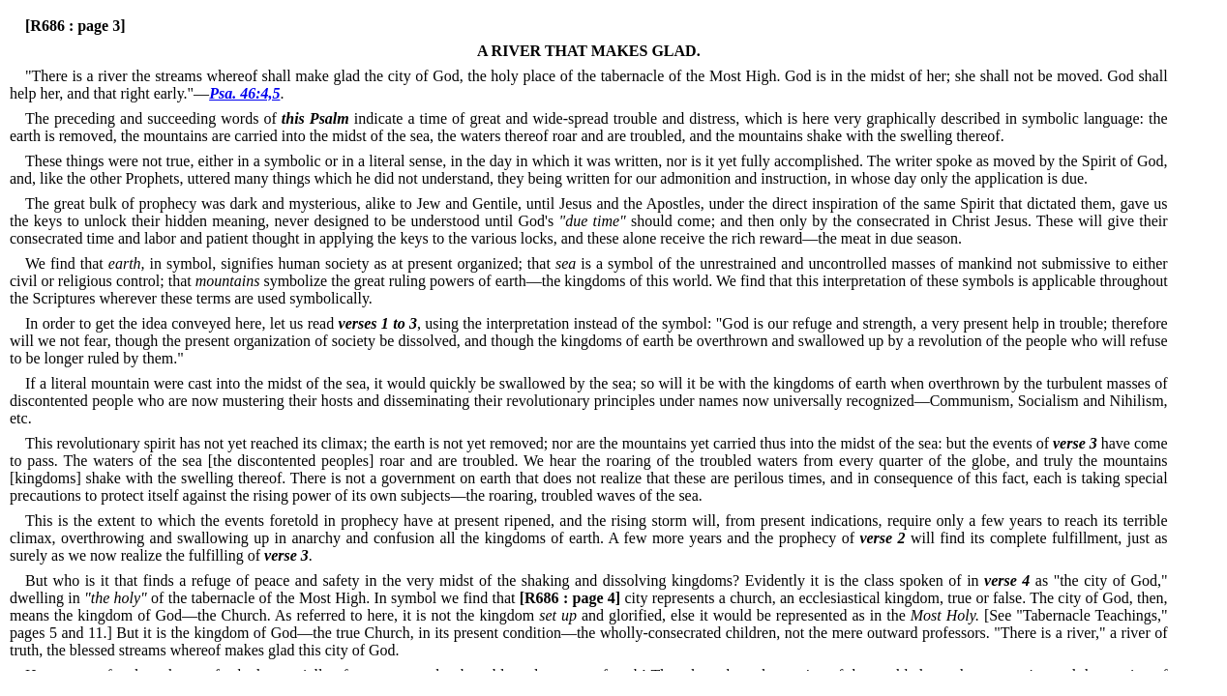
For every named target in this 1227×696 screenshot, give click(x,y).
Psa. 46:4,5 (244, 93)
